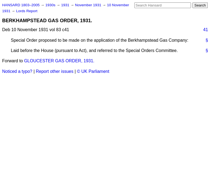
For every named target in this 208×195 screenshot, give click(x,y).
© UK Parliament (93, 71)
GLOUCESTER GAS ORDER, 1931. (59, 60)
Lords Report (26, 11)
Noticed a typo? (17, 71)
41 (205, 29)
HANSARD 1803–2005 (21, 5)
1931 (65, 5)
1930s (50, 5)
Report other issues (54, 71)
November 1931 (88, 5)
